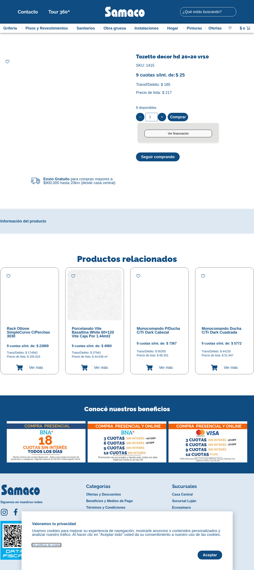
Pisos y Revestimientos (48, 28)
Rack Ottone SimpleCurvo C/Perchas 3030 (28, 332)
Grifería (11, 28)
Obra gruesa (115, 28)
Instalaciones (147, 28)
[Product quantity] (151, 117)
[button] (3, 439)
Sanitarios (86, 28)
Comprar (178, 117)
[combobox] (208, 11)
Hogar (173, 28)
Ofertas (215, 28)
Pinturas (194, 28)
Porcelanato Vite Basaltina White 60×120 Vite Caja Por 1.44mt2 (93, 332)
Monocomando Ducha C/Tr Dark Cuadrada (221, 330)
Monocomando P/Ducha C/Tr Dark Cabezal (158, 330)
